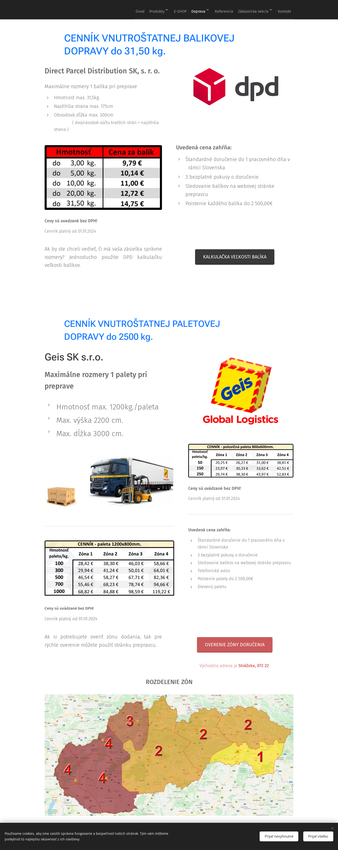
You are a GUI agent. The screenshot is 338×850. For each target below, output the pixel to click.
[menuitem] (120, 9)
